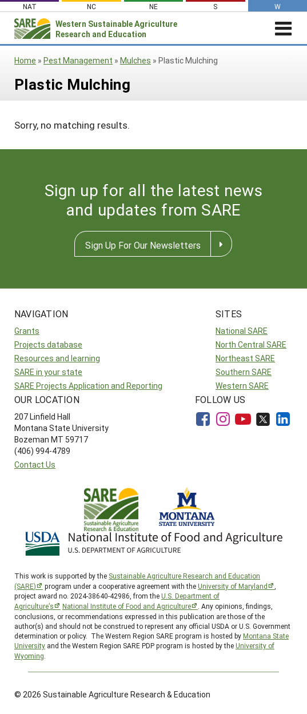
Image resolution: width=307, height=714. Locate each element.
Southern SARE (244, 371)
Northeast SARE (245, 358)
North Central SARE (251, 344)
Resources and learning (57, 358)
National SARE (242, 330)
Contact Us (34, 464)
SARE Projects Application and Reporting (88, 385)
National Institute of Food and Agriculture (126, 606)
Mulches (135, 60)
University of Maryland (233, 586)
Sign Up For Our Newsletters (143, 245)
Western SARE (242, 385)
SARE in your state (48, 371)
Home (25, 60)
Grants (26, 330)
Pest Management (78, 60)
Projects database (48, 344)
